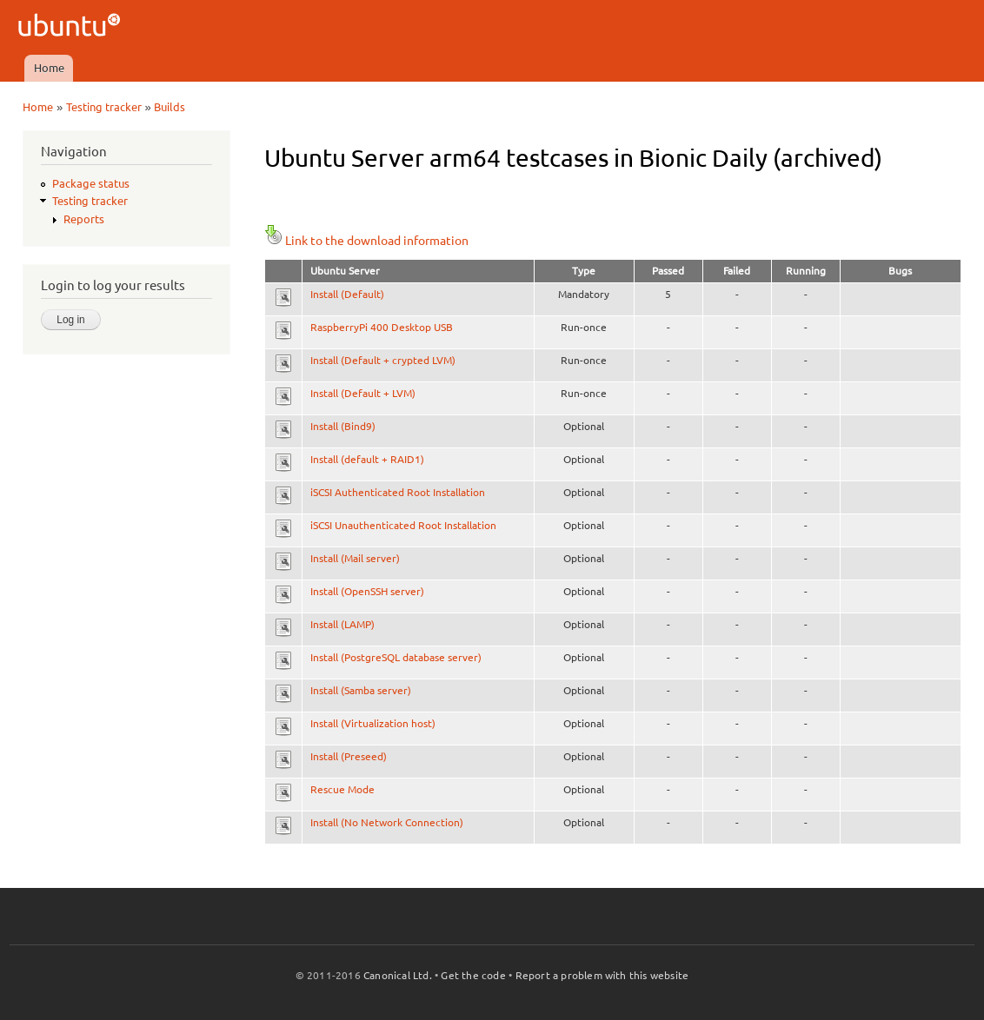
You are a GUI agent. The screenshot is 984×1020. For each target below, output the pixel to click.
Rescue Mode (342, 789)
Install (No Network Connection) (386, 822)
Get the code (473, 975)
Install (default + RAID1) (367, 459)
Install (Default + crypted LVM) (382, 360)
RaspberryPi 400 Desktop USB (381, 327)
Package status (91, 183)
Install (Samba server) (360, 690)
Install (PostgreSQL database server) (396, 657)
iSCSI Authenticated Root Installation (397, 492)
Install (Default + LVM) (363, 393)
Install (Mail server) (355, 558)
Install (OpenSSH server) (367, 591)
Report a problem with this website (602, 975)
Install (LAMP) (342, 624)
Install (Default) (347, 294)
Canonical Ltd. (397, 975)
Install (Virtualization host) (372, 723)
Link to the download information (366, 241)
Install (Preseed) (348, 756)
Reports (83, 219)
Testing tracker (104, 107)
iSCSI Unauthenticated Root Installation (403, 525)
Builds (169, 107)
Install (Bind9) (343, 426)
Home (49, 68)
